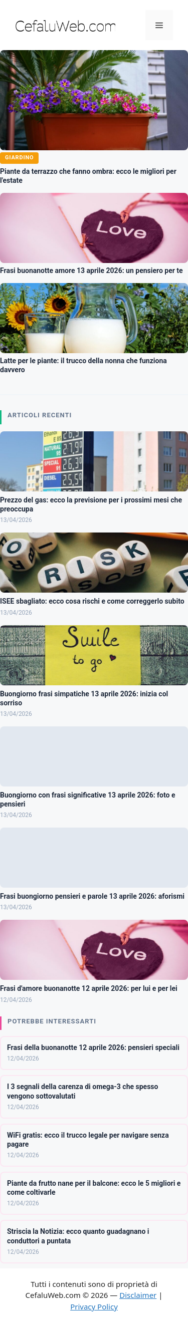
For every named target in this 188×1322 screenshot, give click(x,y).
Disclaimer (137, 1295)
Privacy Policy (94, 1306)
